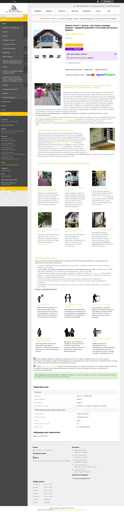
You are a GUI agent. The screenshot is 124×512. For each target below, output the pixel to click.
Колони (5, 36)
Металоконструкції (9, 48)
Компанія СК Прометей (43, 117)
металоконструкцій (68, 119)
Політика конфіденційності (79, 510)
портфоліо (96, 273)
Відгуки (3, 106)
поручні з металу (60, 121)
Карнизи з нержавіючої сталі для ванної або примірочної (12, 62)
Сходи (5, 67)
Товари (3, 23)
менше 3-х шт (58, 146)
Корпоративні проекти (10, 89)
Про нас (75, 11)
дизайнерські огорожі (98, 197)
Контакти (87, 11)
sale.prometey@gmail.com (9, 165)
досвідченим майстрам (49, 366)
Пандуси (5, 93)
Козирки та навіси (9, 40)
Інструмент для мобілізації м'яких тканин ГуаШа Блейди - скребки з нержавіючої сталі (13, 79)
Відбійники (6, 52)
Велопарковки (8, 57)
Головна (37, 11)
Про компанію (6, 102)
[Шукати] (25, 16)
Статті (3, 110)
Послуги (5, 85)
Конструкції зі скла (9, 44)
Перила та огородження (11, 28)
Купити (74, 45)
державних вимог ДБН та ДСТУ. (63, 143)
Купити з (74, 49)
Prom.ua (72, 508)
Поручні (5, 32)
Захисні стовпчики (9, 97)
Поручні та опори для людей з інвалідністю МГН (13, 72)
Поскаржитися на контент (62, 510)
